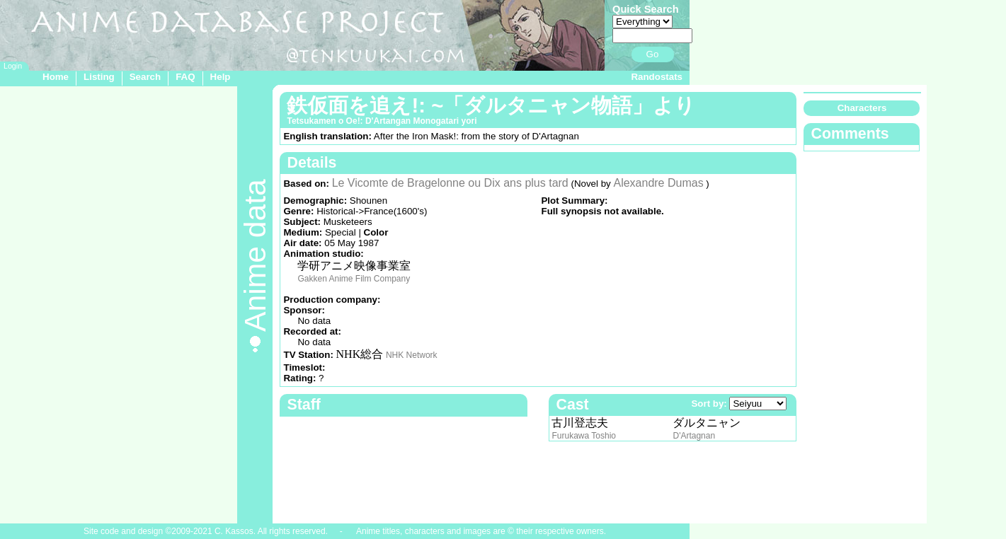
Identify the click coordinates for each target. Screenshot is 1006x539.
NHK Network (412, 355)
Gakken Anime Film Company (353, 279)
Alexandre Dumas (658, 183)
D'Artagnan (694, 436)
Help (220, 76)
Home (55, 76)
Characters (862, 108)
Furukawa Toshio (583, 436)
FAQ (185, 76)
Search (145, 76)
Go (652, 54)
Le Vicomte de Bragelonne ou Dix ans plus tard (450, 183)
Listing (99, 76)
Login (13, 66)
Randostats (656, 76)
